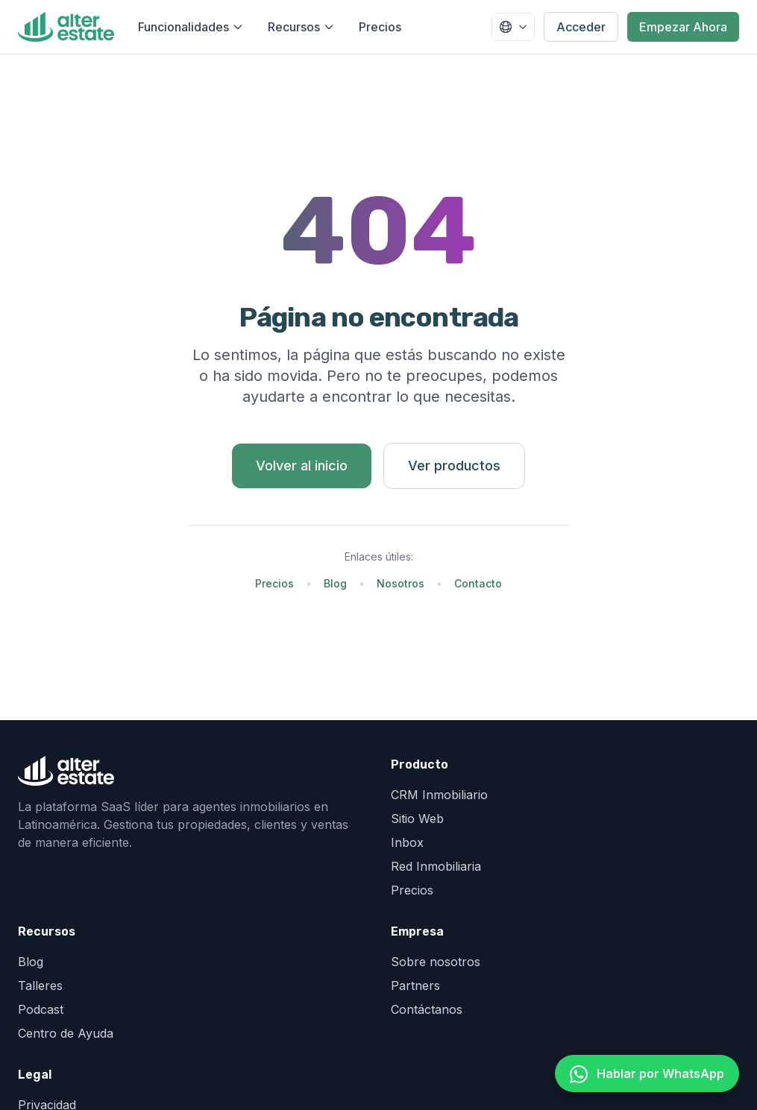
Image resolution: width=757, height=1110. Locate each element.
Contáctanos (426, 1009)
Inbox (407, 842)
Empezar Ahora (683, 26)
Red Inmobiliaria (436, 866)
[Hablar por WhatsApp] (647, 1073)
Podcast (40, 1009)
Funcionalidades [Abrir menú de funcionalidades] (191, 26)
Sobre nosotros (435, 961)
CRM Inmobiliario (439, 794)
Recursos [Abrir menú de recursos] (301, 26)
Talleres (40, 985)
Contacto (478, 583)
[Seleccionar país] (513, 27)
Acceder (581, 26)
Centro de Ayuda (65, 1033)
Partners (415, 985)
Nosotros (400, 583)
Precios (380, 26)
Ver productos (454, 465)
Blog (335, 583)
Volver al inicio (302, 465)
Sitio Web (417, 818)
